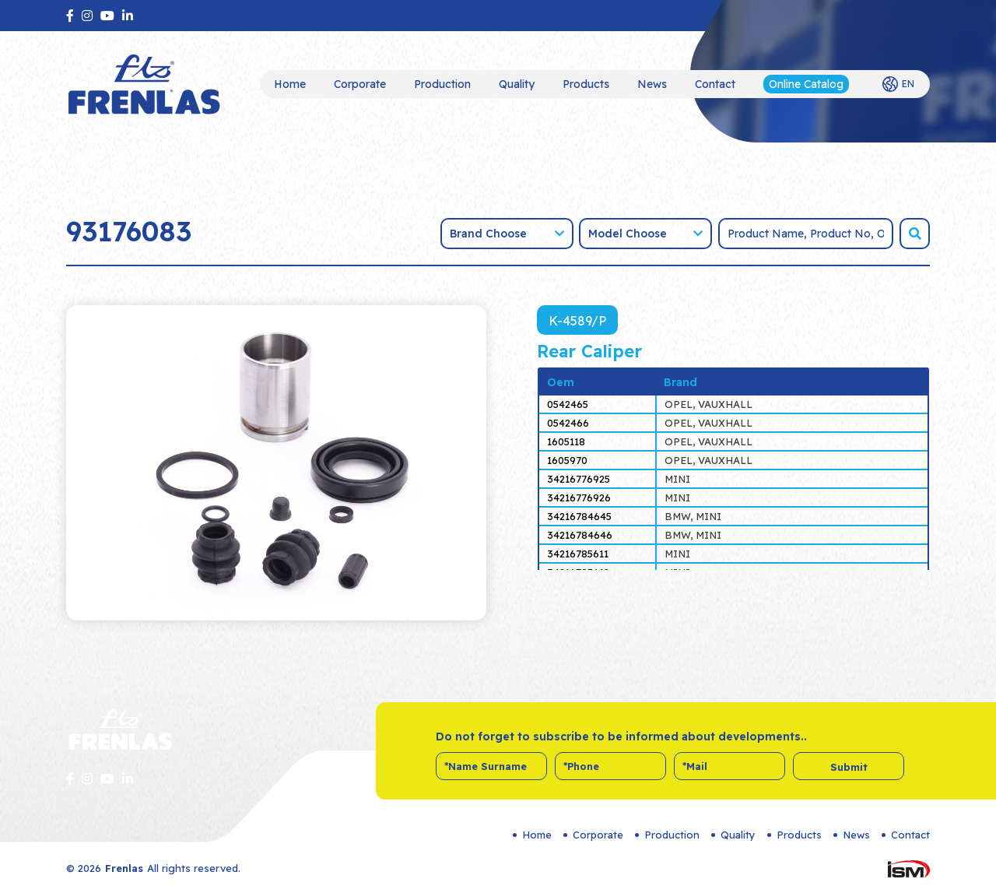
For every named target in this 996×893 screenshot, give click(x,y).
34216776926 (579, 497)
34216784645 (579, 516)
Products (586, 84)
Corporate (360, 84)
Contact (715, 84)
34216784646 (579, 535)
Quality (517, 84)
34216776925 (578, 479)
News (652, 84)
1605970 (567, 460)
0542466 (568, 423)
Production (442, 84)
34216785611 (577, 553)
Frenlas (124, 868)
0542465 (567, 404)
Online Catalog (806, 84)
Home (290, 84)
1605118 (566, 441)
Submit (849, 767)
